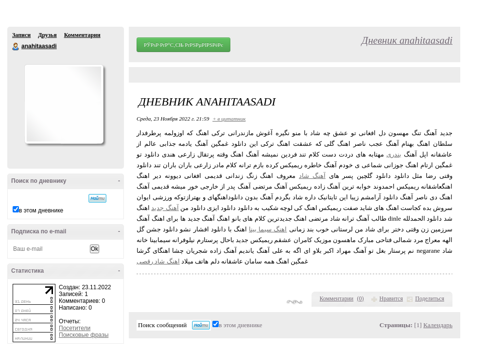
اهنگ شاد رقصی (158, 261)
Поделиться (429, 298)
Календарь (437, 325)
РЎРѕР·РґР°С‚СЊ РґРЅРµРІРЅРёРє (183, 45)
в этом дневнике (41, 210)
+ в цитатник (228, 119)
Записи (21, 35)
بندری (393, 154)
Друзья (47, 35)
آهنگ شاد (312, 175)
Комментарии (82, 35)
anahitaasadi (16, 47)
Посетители (74, 328)
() (360, 298)
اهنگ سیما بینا (268, 229)
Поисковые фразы (83, 335)
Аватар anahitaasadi (63, 104)
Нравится (391, 298)
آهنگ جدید (164, 207)
